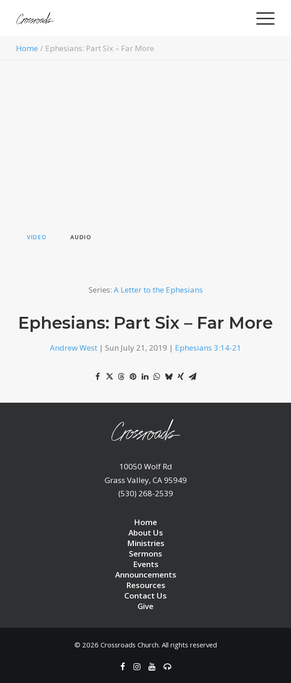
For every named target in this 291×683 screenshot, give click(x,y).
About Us (145, 532)
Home (27, 48)
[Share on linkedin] (145, 376)
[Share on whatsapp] (157, 376)
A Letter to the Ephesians (158, 289)
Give (145, 606)
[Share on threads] (121, 376)
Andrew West (73, 347)
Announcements (145, 574)
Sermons (145, 553)
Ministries (145, 543)
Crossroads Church (130, 644)
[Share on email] (192, 376)
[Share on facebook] (97, 376)
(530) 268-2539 (145, 493)
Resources (145, 585)
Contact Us (145, 595)
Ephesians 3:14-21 (208, 347)
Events (146, 564)
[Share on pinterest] (133, 376)
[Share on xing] (180, 376)
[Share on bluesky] (169, 376)
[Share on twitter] (109, 376)
